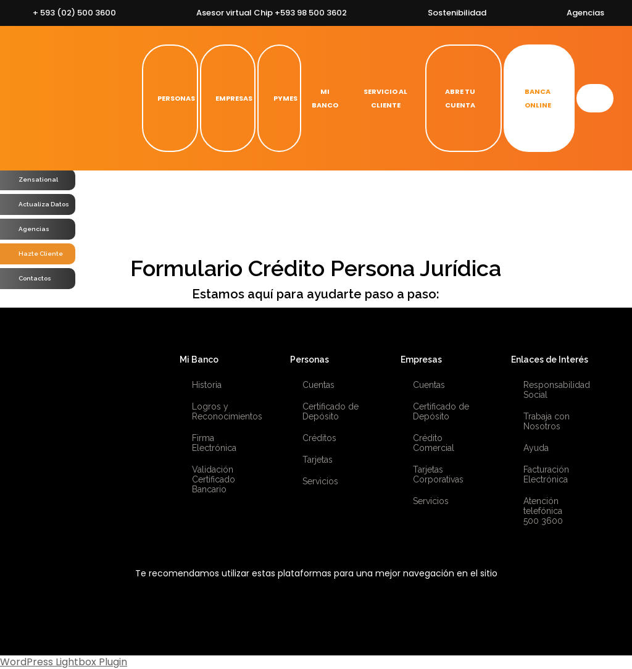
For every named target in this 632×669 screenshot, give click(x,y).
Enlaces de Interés (549, 359)
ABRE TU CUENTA (454, 98)
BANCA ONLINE (531, 98)
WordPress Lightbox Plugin (63, 662)
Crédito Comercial (433, 443)
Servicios (320, 481)
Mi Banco (199, 359)
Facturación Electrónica (546, 474)
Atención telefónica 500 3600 (543, 511)
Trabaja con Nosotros (546, 421)
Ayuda (536, 448)
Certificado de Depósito (330, 411)
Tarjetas (317, 460)
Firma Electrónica (214, 443)
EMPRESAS (227, 98)
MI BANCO (325, 98)
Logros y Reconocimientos (222, 411)
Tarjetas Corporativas (438, 474)
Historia (207, 385)
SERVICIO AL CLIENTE (385, 98)
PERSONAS (170, 98)
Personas (309, 359)
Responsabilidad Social (553, 390)
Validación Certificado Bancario (213, 479)
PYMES (279, 98)
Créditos (319, 438)
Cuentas (318, 385)
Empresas (421, 359)
